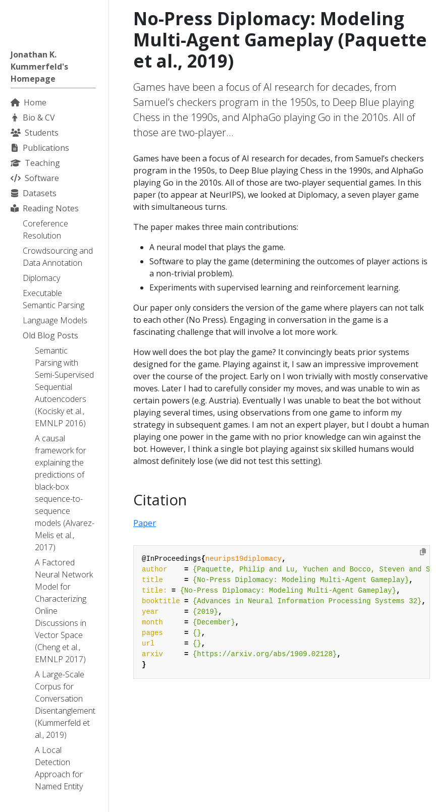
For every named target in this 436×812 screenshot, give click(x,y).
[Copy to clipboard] (423, 551)
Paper (144, 523)
